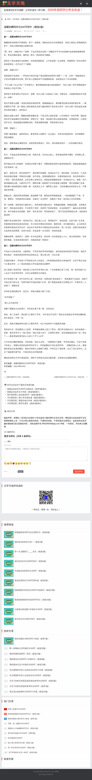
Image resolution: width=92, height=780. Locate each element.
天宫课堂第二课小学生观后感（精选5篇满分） (25, 398)
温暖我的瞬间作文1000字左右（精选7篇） (71, 377)
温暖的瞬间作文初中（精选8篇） (17, 377)
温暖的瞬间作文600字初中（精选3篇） (35, 19)
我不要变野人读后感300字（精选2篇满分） (24, 395)
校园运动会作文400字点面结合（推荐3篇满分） (26, 389)
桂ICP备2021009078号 (46, 774)
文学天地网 (55, 771)
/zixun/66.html (19, 366)
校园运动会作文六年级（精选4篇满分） (22, 392)
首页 (9, 19)
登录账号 (9, 445)
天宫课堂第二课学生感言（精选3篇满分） (23, 403)
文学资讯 (15, 19)
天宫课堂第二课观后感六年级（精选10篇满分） (26, 401)
